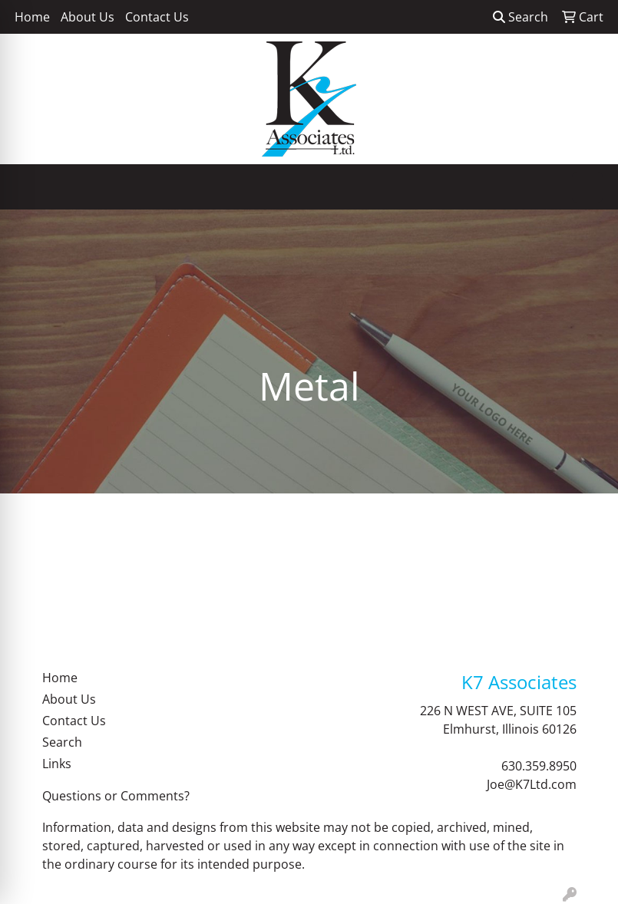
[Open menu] (587, 187)
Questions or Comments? (116, 795)
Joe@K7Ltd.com (532, 784)
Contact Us (157, 16)
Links (56, 763)
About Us (87, 16)
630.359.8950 (539, 765)
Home (32, 16)
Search (520, 16)
